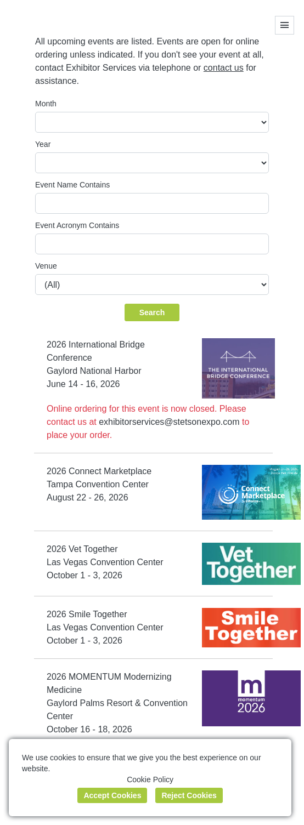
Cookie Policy (150, 779)
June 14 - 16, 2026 (83, 384)
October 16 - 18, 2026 (89, 729)
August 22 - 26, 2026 (87, 497)
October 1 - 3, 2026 (84, 575)
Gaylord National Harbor (94, 370)
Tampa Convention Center (98, 484)
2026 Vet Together (82, 549)
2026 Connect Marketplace (99, 471)
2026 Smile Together (87, 614)
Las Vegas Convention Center (105, 562)
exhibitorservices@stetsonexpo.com (169, 421)
